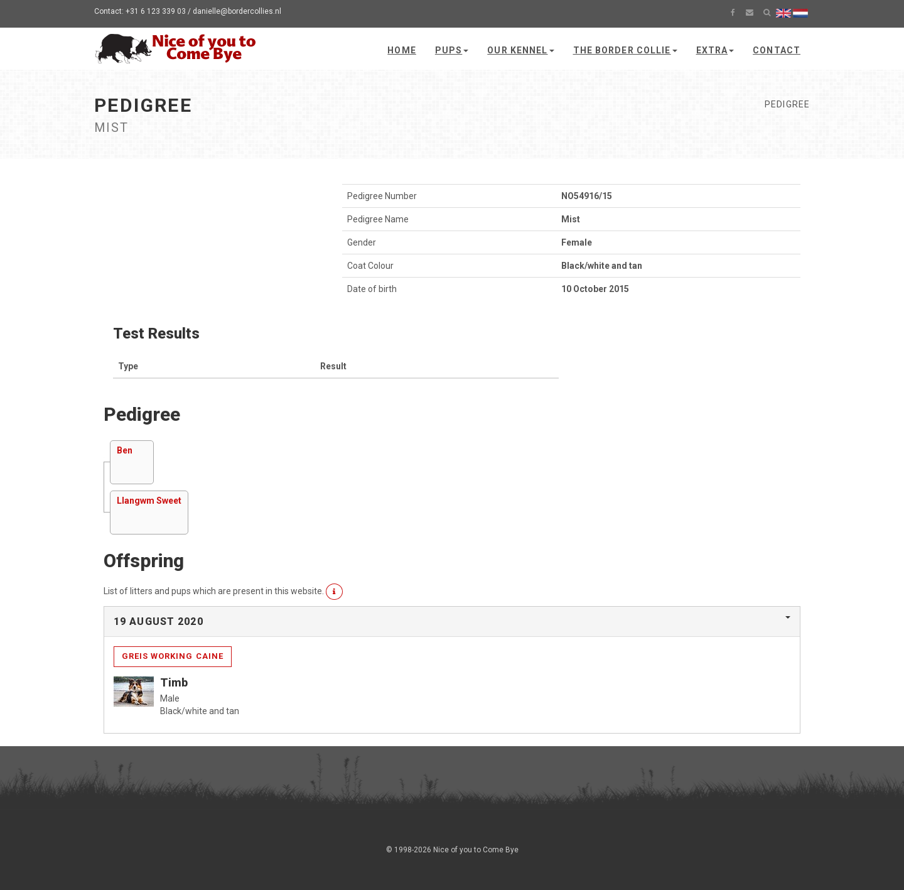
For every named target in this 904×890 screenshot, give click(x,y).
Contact (776, 50)
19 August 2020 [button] (158, 621)
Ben (124, 450)
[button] (334, 591)
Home (401, 50)
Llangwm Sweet (149, 501)
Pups (451, 50)
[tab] (452, 622)
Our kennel (520, 50)
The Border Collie (625, 50)
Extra (715, 50)
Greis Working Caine (172, 656)
